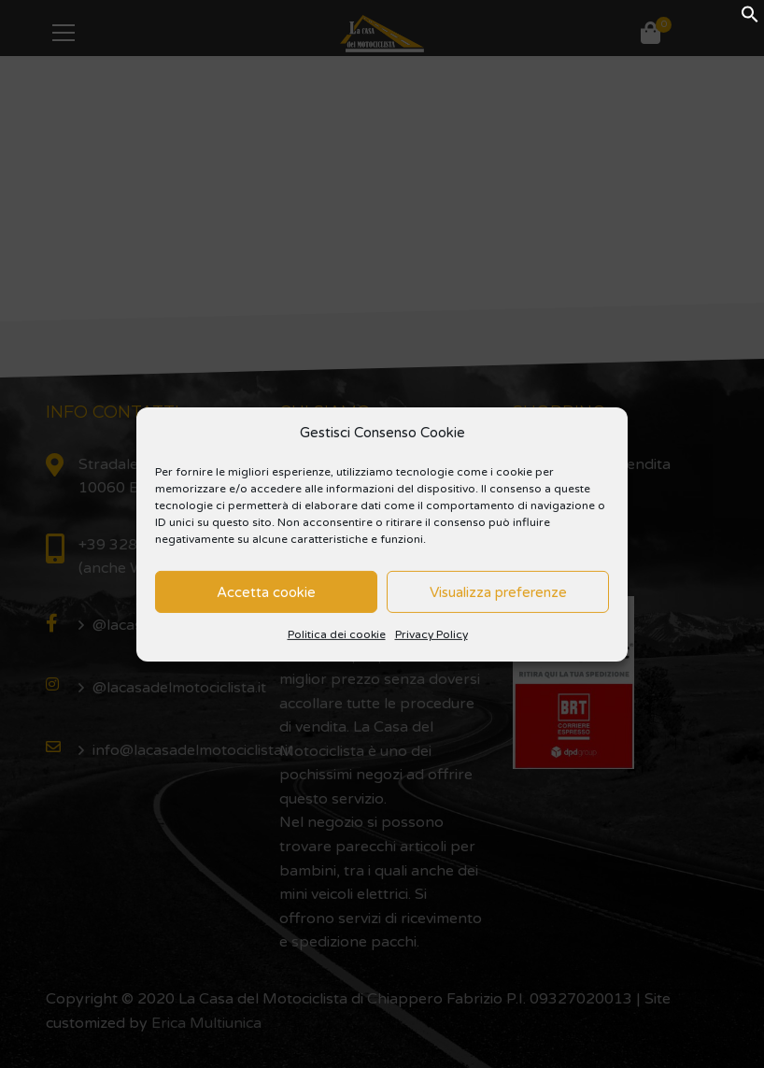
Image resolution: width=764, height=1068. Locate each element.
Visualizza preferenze (498, 592)
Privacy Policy (431, 634)
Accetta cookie (266, 592)
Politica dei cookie (337, 634)
